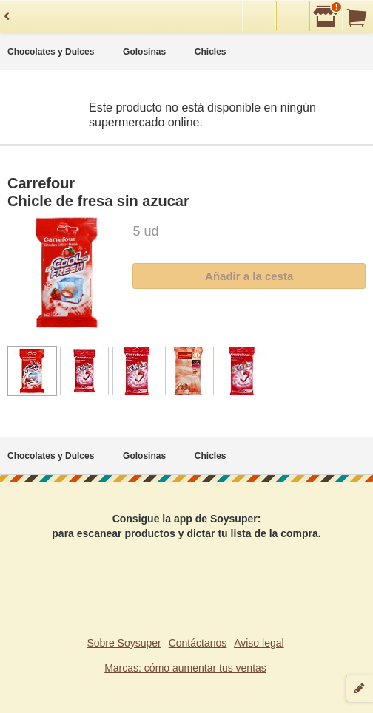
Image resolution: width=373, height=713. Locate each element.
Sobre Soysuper (124, 643)
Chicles (210, 52)
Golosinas (144, 52)
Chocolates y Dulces (50, 52)
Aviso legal (258, 643)
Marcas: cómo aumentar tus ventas (185, 668)
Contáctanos (198, 643)
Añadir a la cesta (249, 276)
